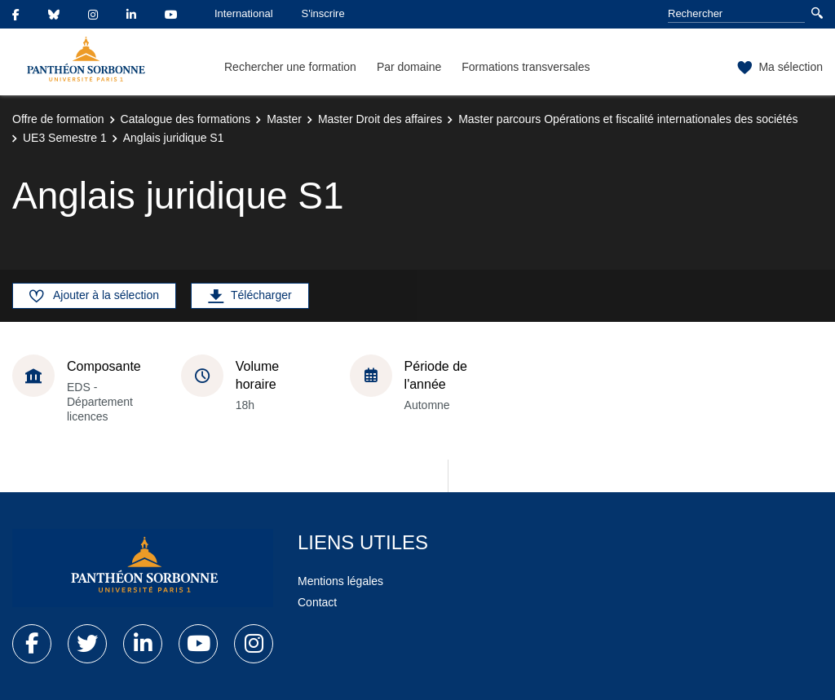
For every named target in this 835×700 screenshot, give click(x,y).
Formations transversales (526, 66)
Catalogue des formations (186, 118)
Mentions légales (340, 581)
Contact (317, 602)
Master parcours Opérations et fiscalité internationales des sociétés (627, 118)
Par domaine (409, 66)
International (243, 13)
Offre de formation (58, 118)
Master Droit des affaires (380, 118)
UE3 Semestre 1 (65, 137)
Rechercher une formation (290, 66)
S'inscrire (323, 13)
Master (284, 118)
